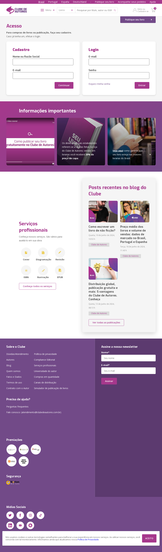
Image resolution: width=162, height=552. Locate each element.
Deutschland (79, 1)
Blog (8, 365)
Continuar (64, 85)
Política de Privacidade (88, 539)
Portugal (52, 1)
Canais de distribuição (45, 382)
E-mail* (105, 365)
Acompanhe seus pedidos (132, 1)
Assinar (109, 381)
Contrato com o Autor (17, 388)
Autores (10, 359)
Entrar (142, 85)
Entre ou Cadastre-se (143, 10)
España (65, 1)
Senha (92, 70)
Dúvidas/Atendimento (17, 353)
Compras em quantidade (46, 376)
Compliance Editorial (44, 359)
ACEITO (149, 538)
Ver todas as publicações (106, 322)
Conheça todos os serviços (37, 286)
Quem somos (13, 371)
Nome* (105, 352)
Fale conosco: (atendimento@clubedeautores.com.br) (33, 412)
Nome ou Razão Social (26, 56)
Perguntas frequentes (17, 406)
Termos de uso (14, 382)
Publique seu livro (104, 1)
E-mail (17, 70)
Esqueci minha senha (99, 83)
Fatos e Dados (14, 376)
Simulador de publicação (51, 388)
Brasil (41, 1)
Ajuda (153, 1)
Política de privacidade (45, 353)
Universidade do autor (45, 371)
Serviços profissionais (45, 365)
